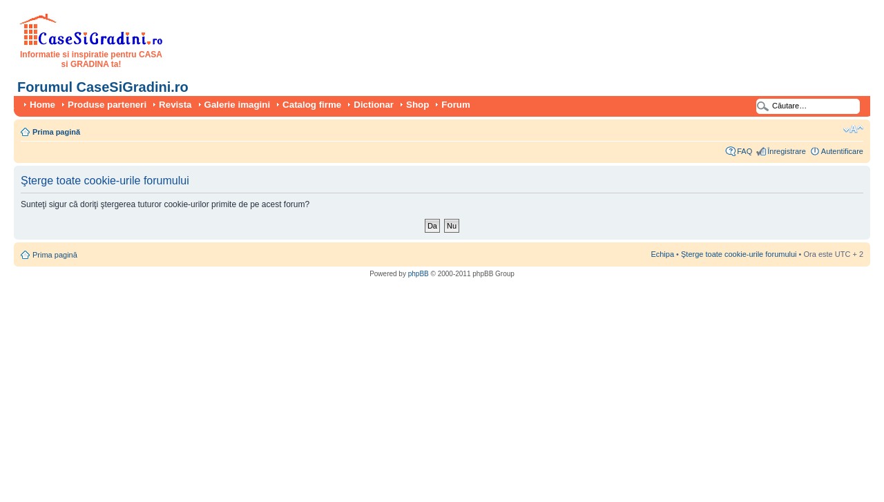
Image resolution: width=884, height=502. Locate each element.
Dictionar (374, 104)
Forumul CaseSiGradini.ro (103, 87)
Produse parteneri (107, 104)
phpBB (418, 274)
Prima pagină (56, 132)
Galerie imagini (237, 104)
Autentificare (842, 151)
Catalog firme (311, 104)
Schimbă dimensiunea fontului (853, 129)
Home (42, 104)
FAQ (744, 151)
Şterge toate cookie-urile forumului (739, 254)
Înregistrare (786, 151)
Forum (455, 104)
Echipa (662, 254)
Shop (417, 104)
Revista (175, 104)
